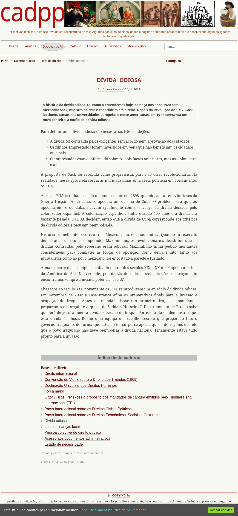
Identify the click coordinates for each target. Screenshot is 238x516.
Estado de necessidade (64, 444)
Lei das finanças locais (63, 427)
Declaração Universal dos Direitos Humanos (81, 385)
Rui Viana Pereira (110, 89)
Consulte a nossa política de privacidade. (113, 510)
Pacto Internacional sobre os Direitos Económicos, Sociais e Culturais (101, 415)
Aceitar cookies (221, 510)
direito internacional (88, 453)
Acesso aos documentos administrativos (77, 438)
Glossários (113, 46)
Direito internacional (61, 374)
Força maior (54, 391)
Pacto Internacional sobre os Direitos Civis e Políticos (88, 409)
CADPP (75, 46)
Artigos (30, 46)
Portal (14, 46)
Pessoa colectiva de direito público (73, 432)
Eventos (93, 46)
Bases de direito (51, 61)
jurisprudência (61, 453)
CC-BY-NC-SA (121, 495)
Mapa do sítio (136, 46)
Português (173, 61)
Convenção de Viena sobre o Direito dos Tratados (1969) (91, 379)
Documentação (53, 46)
